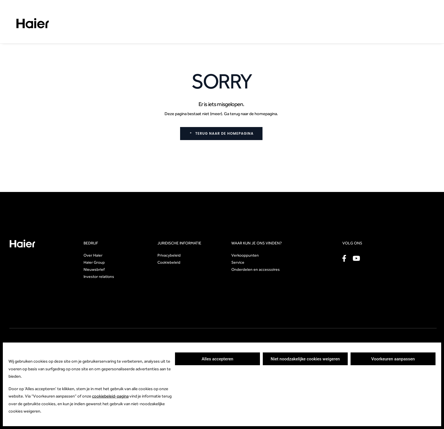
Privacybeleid (169, 255)
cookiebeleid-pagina (110, 396)
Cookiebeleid (168, 262)
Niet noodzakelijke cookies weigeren (305, 359)
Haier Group (94, 262)
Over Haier (93, 255)
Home (14, 40)
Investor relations (99, 276)
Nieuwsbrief (94, 269)
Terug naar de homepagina (221, 133)
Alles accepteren (217, 359)
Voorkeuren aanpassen (393, 359)
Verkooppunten (245, 255)
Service (237, 262)
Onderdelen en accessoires (255, 269)
